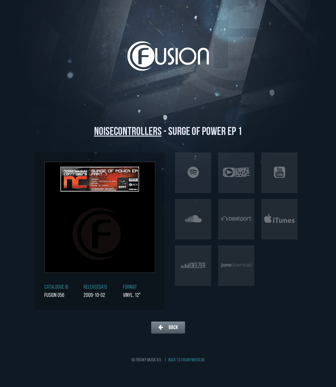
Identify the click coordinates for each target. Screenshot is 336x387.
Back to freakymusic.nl (186, 360)
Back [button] (168, 327)
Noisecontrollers (128, 132)
